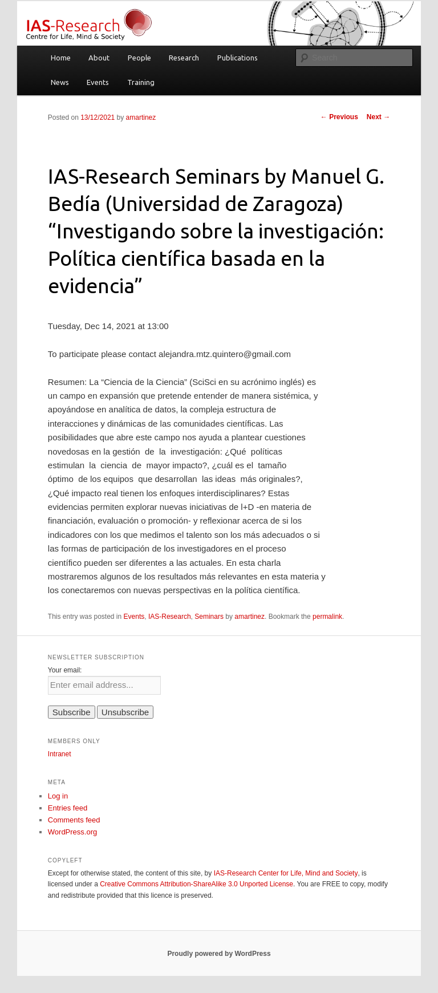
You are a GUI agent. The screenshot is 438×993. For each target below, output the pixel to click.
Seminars (209, 617)
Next (378, 117)
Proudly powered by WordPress (218, 954)
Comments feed (74, 820)
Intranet (59, 754)
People (139, 58)
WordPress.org (72, 832)
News (60, 82)
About (99, 58)
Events (98, 82)
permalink (327, 617)
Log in (58, 796)
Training (141, 82)
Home (61, 58)
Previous (339, 117)
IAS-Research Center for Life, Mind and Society (286, 873)
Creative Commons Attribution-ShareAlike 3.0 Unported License (196, 884)
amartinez (141, 117)
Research (184, 58)
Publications (237, 58)
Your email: (65, 670)
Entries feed (67, 808)
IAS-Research (169, 617)
